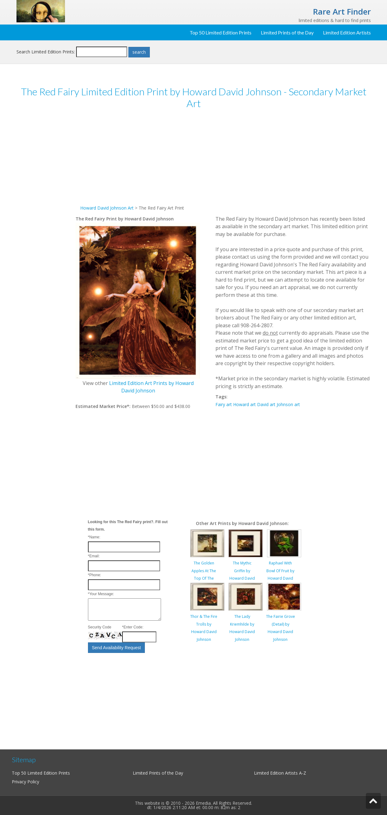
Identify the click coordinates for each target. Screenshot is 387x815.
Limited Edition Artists (347, 32)
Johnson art (288, 404)
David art (266, 404)
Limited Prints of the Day (287, 32)
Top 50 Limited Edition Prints (220, 32)
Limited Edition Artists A (278, 773)
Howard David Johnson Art (107, 208)
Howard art (244, 404)
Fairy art (223, 404)
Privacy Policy (25, 782)
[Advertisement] (46, 210)
